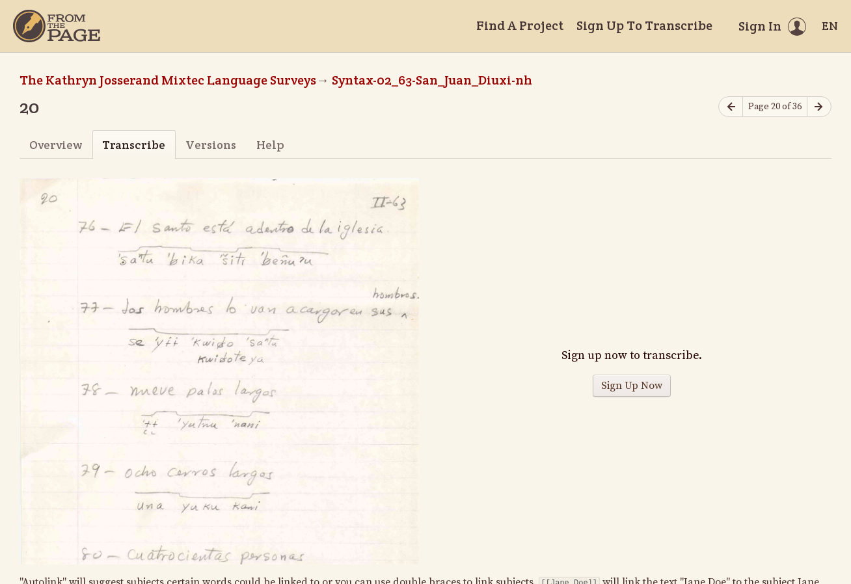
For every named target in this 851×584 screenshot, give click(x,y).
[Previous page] (730, 107)
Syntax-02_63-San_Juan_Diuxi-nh (432, 80)
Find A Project (519, 25)
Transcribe (133, 144)
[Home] (56, 26)
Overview (55, 144)
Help (270, 144)
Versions (210, 144)
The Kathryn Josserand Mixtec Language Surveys (168, 80)
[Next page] (819, 107)
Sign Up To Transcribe (644, 25)
